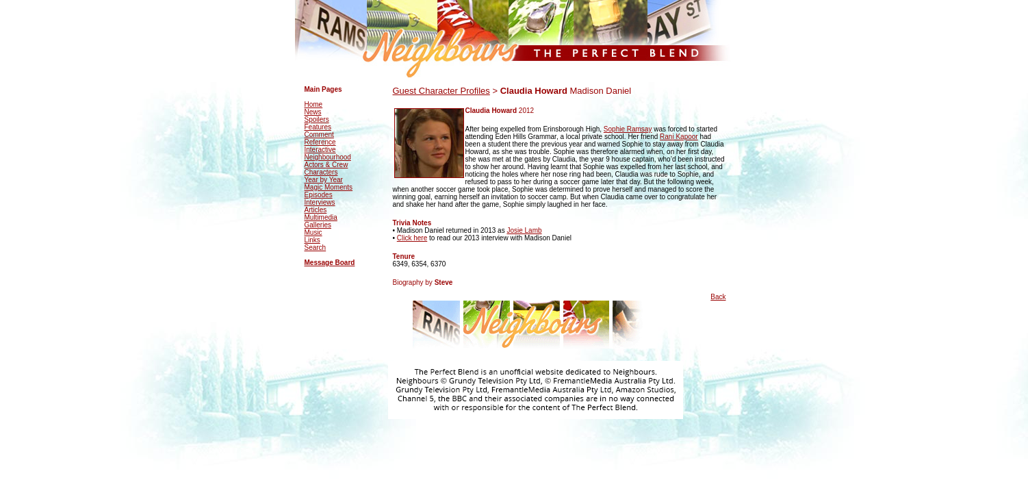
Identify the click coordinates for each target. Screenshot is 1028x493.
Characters (321, 172)
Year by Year (324, 180)
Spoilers (317, 119)
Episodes (319, 195)
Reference (320, 142)
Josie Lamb (523, 230)
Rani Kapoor (679, 136)
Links (312, 240)
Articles (316, 210)
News (313, 112)
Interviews (320, 202)
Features (318, 127)
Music (313, 232)
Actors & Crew (326, 164)
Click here (412, 238)
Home (314, 104)
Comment (319, 134)
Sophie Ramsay (628, 129)
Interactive (320, 149)
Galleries (318, 225)
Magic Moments (329, 187)
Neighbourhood (328, 157)
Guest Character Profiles (441, 91)
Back (717, 297)
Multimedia (321, 217)
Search (315, 247)
